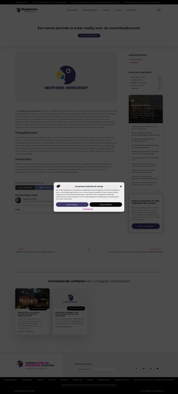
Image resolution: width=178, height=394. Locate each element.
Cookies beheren (105, 205)
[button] (121, 186)
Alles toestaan (72, 205)
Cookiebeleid (88, 209)
